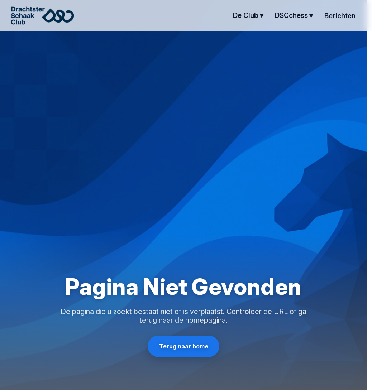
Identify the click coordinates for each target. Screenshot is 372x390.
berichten (340, 15)
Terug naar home (183, 346)
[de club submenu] (248, 16)
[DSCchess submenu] (294, 16)
